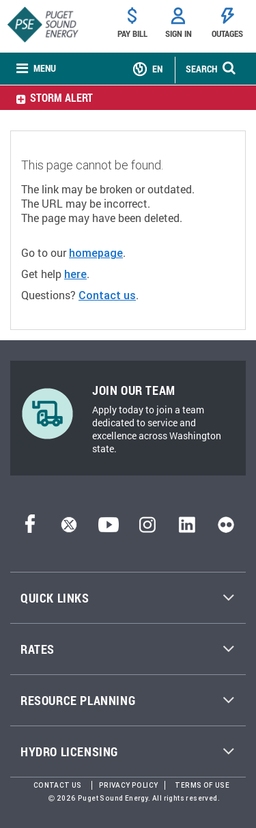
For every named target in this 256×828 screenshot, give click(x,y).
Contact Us (57, 785)
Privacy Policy (128, 785)
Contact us (107, 295)
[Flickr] (226, 529)
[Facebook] (30, 529)
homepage (96, 253)
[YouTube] (108, 529)
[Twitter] (69, 529)
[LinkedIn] (186, 529)
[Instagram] (147, 529)
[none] (36, 69)
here (75, 274)
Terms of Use (202, 785)
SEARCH (201, 68)
